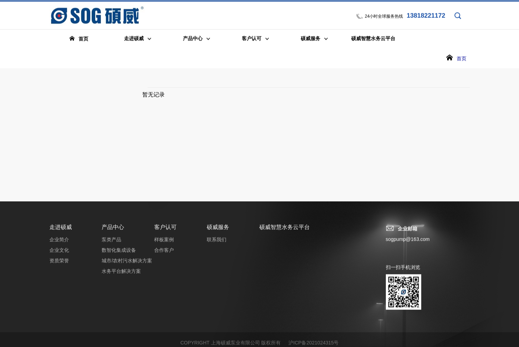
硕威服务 (218, 231)
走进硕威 (60, 231)
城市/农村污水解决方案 (127, 264)
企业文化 (59, 253)
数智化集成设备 (119, 253)
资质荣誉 (59, 264)
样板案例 (164, 243)
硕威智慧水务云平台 (284, 231)
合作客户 (164, 253)
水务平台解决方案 (121, 275)
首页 (461, 59)
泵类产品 (111, 243)
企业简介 (59, 243)
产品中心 (113, 231)
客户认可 (165, 231)
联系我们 (216, 243)
